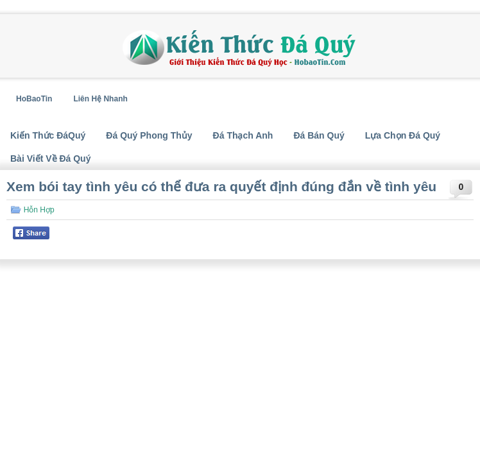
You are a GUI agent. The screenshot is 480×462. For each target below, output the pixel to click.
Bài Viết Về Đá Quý (50, 158)
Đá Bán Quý (318, 135)
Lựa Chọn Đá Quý (402, 135)
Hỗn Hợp (39, 209)
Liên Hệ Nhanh (100, 98)
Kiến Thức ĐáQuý (47, 135)
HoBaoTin (34, 98)
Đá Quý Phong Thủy (149, 135)
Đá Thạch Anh (243, 135)
